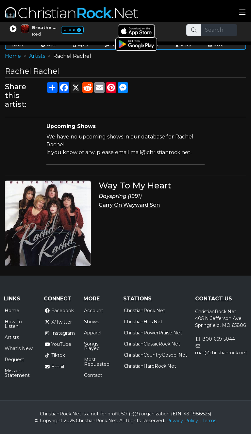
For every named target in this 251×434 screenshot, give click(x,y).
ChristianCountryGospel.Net (155, 355)
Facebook (59, 310)
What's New (19, 348)
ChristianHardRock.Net (150, 366)
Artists (37, 56)
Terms (209, 421)
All (122, 421)
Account (93, 310)
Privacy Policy (182, 421)
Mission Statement (17, 373)
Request (14, 359)
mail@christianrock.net (221, 353)
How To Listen (13, 324)
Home (13, 56)
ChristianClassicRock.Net (152, 344)
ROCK (72, 29)
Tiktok (54, 355)
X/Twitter (58, 322)
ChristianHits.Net (143, 321)
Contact (93, 375)
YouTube (58, 344)
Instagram (59, 333)
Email (54, 366)
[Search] (219, 30)
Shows (91, 321)
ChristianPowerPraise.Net (153, 332)
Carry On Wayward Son (129, 205)
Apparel (92, 332)
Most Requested (96, 361)
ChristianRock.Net (144, 310)
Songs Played (92, 346)
